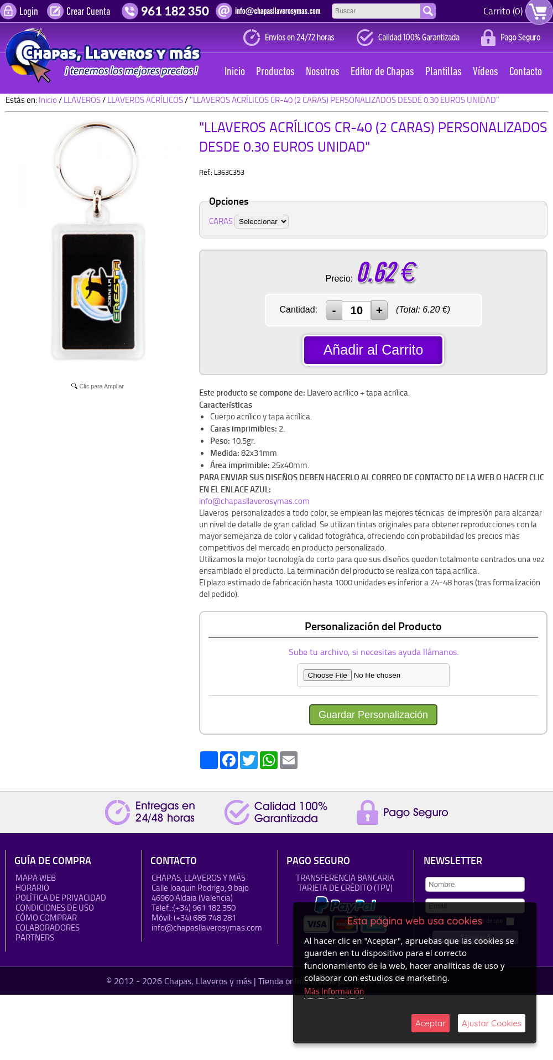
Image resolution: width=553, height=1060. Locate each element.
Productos (275, 72)
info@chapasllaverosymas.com (254, 501)
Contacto (525, 72)
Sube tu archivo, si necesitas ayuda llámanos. (373, 652)
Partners (34, 937)
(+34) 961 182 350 (204, 907)
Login (28, 12)
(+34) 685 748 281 (205, 917)
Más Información (334, 991)
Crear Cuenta (88, 12)
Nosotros (323, 72)
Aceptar (430, 1023)
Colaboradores (47, 927)
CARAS (221, 221)
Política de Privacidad (60, 897)
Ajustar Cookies (491, 1023)
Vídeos (485, 72)
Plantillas (443, 72)
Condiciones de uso (54, 907)
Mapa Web (35, 878)
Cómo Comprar (46, 917)
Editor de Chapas (382, 72)
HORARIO (32, 887)
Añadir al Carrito (374, 349)
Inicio (235, 72)
